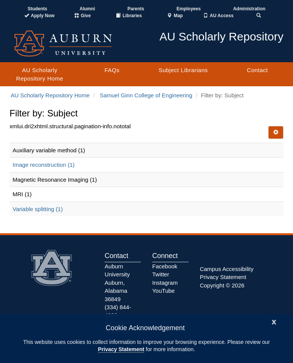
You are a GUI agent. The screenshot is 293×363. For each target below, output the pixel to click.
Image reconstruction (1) (44, 164)
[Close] (274, 321)
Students (37, 8)
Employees (189, 8)
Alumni (87, 8)
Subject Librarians (183, 70)
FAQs (112, 70)
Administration (249, 8)
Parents (135, 8)
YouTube (163, 290)
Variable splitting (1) (38, 209)
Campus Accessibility (227, 269)
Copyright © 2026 (222, 285)
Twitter (160, 274)
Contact (257, 70)
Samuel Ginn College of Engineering (146, 95)
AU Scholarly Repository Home (39, 74)
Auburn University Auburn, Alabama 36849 (117, 282)
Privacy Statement (121, 349)
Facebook (164, 266)
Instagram (165, 282)
